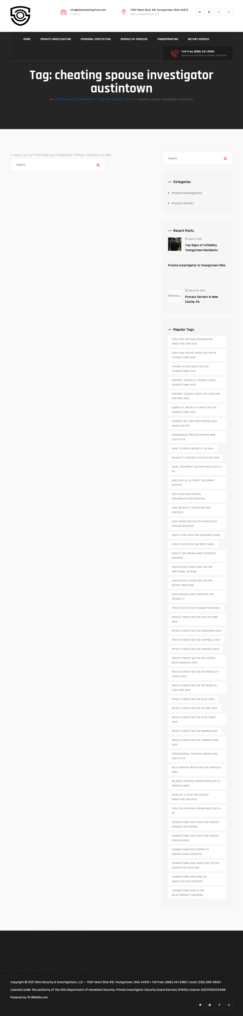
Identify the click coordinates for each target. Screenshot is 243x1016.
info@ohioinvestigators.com (88, 10)
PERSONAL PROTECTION (96, 39)
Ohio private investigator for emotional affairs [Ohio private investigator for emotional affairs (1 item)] (192, 569)
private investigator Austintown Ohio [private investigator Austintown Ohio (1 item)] (195, 619)
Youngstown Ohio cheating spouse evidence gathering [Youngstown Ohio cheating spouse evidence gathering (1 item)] (195, 824)
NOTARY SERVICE (198, 39)
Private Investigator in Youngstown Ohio (196, 265)
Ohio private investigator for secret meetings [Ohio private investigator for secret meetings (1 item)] (192, 583)
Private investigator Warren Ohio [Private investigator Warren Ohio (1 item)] (195, 731)
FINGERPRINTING (167, 39)
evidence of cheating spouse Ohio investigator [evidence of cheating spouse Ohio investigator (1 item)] (194, 424)
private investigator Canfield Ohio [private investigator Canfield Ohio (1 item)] (195, 649)
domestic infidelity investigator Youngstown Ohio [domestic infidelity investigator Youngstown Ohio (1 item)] (194, 410)
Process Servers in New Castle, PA (201, 299)
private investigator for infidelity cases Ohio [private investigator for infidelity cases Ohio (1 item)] (195, 674)
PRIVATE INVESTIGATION (55, 39)
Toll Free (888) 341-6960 (197, 52)
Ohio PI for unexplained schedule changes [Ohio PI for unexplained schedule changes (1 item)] (194, 556)
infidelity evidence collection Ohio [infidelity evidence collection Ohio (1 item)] (195, 457)
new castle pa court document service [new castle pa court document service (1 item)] (193, 483)
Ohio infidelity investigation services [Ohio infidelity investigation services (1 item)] (191, 510)
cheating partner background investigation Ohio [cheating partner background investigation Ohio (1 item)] (192, 342)
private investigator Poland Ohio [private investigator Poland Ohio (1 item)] (194, 708)
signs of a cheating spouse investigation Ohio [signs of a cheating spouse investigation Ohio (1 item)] (190, 797)
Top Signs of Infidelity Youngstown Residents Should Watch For (201, 250)
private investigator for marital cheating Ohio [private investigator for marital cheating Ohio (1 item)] (194, 688)
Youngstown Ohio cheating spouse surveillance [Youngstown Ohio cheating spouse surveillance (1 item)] (195, 838)
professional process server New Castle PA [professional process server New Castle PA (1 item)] (195, 756)
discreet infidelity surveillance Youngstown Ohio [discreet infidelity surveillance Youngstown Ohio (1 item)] (194, 383)
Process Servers (183, 203)
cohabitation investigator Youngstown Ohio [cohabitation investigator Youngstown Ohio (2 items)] (190, 369)
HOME (27, 39)
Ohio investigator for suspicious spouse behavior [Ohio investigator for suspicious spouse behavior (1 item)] (194, 524)
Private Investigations (187, 193)
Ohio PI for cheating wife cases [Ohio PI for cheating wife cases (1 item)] (193, 544)
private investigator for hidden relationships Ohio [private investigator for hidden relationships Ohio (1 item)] (193, 660)
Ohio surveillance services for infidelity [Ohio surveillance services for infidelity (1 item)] (193, 597)
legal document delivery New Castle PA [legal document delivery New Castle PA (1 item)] (197, 469)
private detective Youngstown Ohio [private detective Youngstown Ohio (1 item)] (196, 608)
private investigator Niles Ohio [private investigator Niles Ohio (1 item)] (193, 699)
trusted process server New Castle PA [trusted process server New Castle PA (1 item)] (196, 811)
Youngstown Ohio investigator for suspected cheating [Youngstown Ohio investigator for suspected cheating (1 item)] (195, 865)
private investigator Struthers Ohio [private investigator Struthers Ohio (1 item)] (194, 720)
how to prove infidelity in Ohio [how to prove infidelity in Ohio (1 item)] (193, 448)
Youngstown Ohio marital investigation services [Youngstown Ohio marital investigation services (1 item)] (189, 879)
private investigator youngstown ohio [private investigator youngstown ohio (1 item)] (195, 742)
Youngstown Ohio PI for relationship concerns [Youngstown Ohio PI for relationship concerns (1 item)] (188, 893)
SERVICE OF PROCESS (134, 39)
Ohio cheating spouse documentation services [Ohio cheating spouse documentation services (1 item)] (188, 496)
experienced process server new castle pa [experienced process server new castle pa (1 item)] (193, 437)
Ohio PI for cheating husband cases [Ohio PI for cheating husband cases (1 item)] (196, 535)
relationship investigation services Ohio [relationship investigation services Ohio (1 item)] (196, 770)
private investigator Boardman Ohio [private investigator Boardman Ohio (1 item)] (196, 631)
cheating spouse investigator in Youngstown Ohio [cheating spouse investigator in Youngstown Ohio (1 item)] (194, 355)
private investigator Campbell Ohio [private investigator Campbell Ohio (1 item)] (196, 640)
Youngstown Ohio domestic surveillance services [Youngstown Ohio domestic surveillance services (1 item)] (190, 852)
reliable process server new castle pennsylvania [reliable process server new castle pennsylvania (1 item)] (196, 783)
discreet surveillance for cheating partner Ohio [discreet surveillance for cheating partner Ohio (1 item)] (196, 396)
